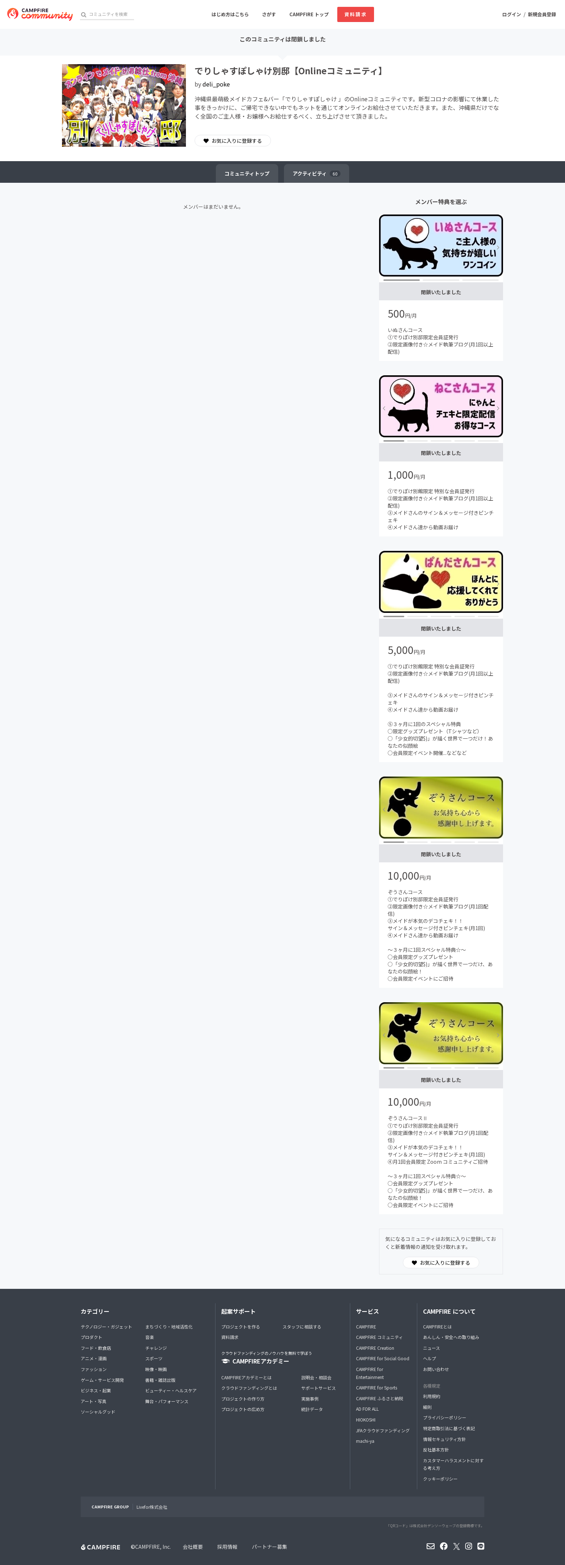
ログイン (511, 14)
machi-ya (365, 1441)
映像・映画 (156, 1369)
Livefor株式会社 (152, 1507)
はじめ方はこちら (230, 14)
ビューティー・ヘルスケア (171, 1390)
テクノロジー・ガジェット (106, 1326)
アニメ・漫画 (94, 1358)
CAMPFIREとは (437, 1326)
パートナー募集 (269, 1546)
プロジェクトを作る (240, 1326)
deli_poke (216, 84)
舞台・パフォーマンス (166, 1401)
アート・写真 (93, 1401)
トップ (247, 173)
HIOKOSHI (365, 1419)
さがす (269, 14)
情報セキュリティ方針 (444, 1439)
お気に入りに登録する (233, 140)
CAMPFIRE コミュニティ (379, 1337)
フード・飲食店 (96, 1348)
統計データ (312, 1409)
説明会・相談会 (316, 1377)
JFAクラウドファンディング (383, 1430)
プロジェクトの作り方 (242, 1399)
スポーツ (154, 1358)
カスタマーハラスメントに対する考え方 (453, 1464)
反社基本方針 (436, 1449)
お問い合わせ (436, 1369)
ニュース (431, 1348)
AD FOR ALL (367, 1409)
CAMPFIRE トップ (309, 14)
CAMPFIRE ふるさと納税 (379, 1398)
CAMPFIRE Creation (375, 1348)
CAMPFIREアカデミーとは (246, 1377)
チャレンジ (156, 1348)
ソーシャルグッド (98, 1412)
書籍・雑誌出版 (160, 1380)
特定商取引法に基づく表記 (449, 1428)
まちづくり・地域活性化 (169, 1326)
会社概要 (193, 1546)
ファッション (94, 1369)
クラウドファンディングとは (249, 1388)
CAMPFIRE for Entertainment (370, 1373)
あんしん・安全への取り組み (451, 1337)
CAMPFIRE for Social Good (382, 1358)
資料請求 (355, 14)
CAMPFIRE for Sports (376, 1387)
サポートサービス (318, 1388)
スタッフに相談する (301, 1326)
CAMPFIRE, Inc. (153, 1546)
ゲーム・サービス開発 (102, 1380)
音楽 (149, 1337)
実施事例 (310, 1399)
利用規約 (431, 1396)
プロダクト (91, 1337)
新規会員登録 (542, 14)
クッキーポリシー (440, 1479)
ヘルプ (429, 1358)
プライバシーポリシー (444, 1417)
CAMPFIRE (366, 1326)
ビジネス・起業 (96, 1390)
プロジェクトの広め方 (242, 1409)
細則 (427, 1407)
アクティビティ (317, 173)
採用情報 (227, 1546)
